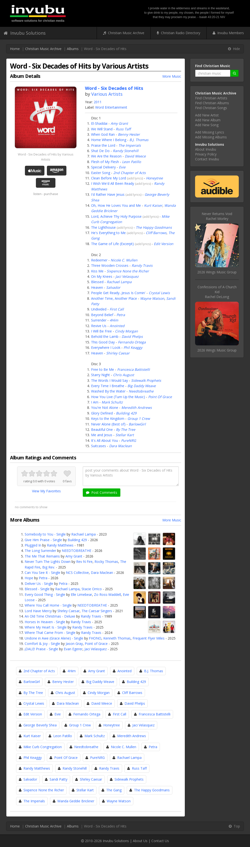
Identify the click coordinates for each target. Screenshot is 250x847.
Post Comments (101, 492)
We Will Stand (102, 129)
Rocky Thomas (106, 561)
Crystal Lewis (159, 292)
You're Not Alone (104, 407)
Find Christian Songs (211, 107)
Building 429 (126, 413)
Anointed (117, 325)
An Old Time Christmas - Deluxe (50, 616)
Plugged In (33, 545)
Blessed (97, 281)
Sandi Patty (58, 779)
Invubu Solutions (25, 33)
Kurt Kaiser (153, 205)
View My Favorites (46, 491)
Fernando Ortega (132, 342)
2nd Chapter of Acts (129, 172)
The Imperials (129, 145)
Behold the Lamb (104, 336)
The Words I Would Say (109, 380)
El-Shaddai (99, 123)
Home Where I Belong (108, 139)
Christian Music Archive (123, 33)
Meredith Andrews (136, 407)
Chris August (123, 374)
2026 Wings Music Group (217, 272)
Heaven (97, 287)
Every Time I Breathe (107, 385)
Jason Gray (74, 643)
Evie (122, 167)
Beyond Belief (102, 314)
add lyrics (135, 178)
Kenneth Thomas (117, 638)
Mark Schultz (112, 402)
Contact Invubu (207, 159)
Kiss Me (97, 271)
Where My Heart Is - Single (46, 627)
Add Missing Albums (211, 137)
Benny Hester (129, 134)
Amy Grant (119, 123)
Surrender (98, 320)
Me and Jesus (101, 435)
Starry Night (100, 374)
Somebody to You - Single (45, 534)
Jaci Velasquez (127, 276)
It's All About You (104, 440)
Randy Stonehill (125, 150)
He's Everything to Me (108, 232)
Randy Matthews (60, 545)
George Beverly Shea (40, 725)
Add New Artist (207, 115)
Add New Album (207, 120)
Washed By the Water (108, 391)
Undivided (98, 309)
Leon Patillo (131, 161)
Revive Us (98, 325)
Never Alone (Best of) (108, 424)
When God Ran (103, 134)
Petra (120, 314)
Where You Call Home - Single (48, 605)
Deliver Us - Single (39, 583)
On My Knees (101, 276)
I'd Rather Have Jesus (108, 194)
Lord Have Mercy (38, 611)
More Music (171, 76)
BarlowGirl (137, 424)
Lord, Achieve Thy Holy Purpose (116, 216)
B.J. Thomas (138, 139)
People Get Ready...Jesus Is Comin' (118, 292)
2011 (98, 102)
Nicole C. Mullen (124, 260)
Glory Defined (102, 413)
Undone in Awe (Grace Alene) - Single (54, 638)
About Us (140, 840)
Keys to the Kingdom (107, 418)
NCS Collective (77, 572)
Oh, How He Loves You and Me (116, 205)
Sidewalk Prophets (146, 380)
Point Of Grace (160, 396)
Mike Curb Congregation (42, 746)
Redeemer (99, 260)
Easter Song (100, 172)
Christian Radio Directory (178, 33)
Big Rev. (48, 567)
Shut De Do (100, 150)
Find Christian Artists (211, 98)
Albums (73, 48)
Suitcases (98, 446)
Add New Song (207, 125)
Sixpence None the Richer (128, 271)
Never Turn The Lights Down (48, 561)
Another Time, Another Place (114, 298)
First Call (117, 309)
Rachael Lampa (119, 281)
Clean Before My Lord (108, 178)
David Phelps (132, 336)
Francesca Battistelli (133, 369)
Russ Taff (123, 129)
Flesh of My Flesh (105, 161)
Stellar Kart (124, 435)
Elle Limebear (81, 594)
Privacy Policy (206, 154)
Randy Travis (142, 265)
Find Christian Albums (212, 103)
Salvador (113, 287)
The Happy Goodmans (154, 227)
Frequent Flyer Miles (149, 638)
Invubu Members (228, 33)
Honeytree (154, 178)
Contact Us (160, 840)
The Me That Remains (42, 556)
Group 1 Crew (138, 418)
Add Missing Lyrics (209, 132)
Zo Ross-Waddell (107, 594)
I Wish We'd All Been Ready (112, 183)
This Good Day (103, 342)
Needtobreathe (141, 391)
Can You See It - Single (42, 572)
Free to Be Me (102, 369)
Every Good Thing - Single (45, 594)
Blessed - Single (37, 589)
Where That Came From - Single (50, 632)
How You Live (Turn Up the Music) (118, 396)
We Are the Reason (106, 156)
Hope (29, 578)
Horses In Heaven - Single (45, 622)
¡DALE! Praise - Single (41, 649)
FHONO (95, 638)
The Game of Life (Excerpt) (112, 243)
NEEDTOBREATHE (76, 550)
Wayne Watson (152, 298)
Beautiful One (102, 429)
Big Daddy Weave (141, 385)
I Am (94, 402)
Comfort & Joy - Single (42, 643)
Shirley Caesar (118, 353)
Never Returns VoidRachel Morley (217, 216)
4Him (114, 320)
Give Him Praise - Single (43, 539)
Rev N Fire (84, 561)
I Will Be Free (101, 331)
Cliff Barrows (156, 232)
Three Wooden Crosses (109, 265)
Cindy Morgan (126, 331)
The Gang (114, 790)
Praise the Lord (103, 145)
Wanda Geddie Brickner (75, 801)
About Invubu (205, 149)
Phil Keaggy (133, 347)
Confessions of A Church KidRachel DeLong (217, 292)
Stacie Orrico (92, 589)
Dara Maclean (120, 446)
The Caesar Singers (97, 611)
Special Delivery (103, 167)
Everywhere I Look (105, 347)
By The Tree (125, 429)
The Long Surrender (40, 550)
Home (15, 48)
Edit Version (163, 243)
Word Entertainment (111, 107)
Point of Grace (96, 643)
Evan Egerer (73, 649)
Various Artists (107, 94)
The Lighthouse (103, 227)
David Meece (135, 156)
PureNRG (128, 440)
